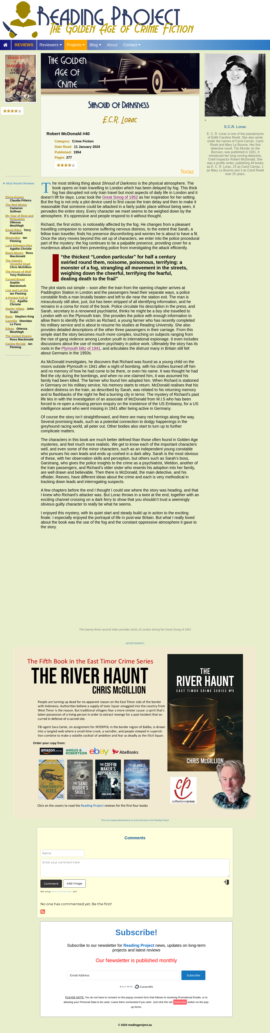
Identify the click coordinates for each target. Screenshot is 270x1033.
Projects (76, 45)
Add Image (74, 883)
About (112, 45)
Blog (95, 45)
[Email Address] (123, 975)
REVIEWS (24, 45)
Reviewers (50, 45)
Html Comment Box (61, 891)
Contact (131, 45)
